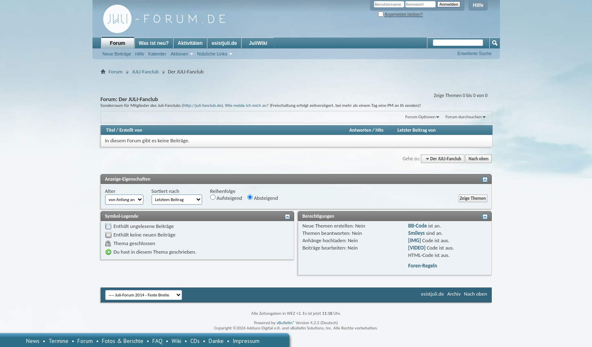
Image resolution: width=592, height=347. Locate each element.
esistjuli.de (224, 43)
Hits (379, 130)
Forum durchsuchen (463, 116)
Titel (110, 130)
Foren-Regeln (422, 266)
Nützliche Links (212, 53)
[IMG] (414, 240)
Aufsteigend (226, 197)
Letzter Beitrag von (417, 130)
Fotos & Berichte (122, 341)
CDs (195, 341)
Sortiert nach (165, 191)
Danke (216, 341)
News (33, 341)
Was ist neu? (154, 43)
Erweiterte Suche (475, 53)
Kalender (157, 53)
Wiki (176, 341)
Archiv (454, 294)
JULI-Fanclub (145, 72)
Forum (117, 43)
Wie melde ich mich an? (246, 105)
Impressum (246, 341)
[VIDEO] (417, 248)
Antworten (360, 130)
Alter (110, 191)
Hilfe (478, 5)
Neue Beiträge (117, 53)
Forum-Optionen (420, 116)
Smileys (416, 233)
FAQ (157, 341)
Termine (58, 341)
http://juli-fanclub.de (202, 105)
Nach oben (479, 158)
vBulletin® (286, 322)
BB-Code (417, 226)
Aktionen (179, 53)
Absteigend (262, 197)
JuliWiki (258, 43)
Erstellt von (130, 130)
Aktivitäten (190, 43)
